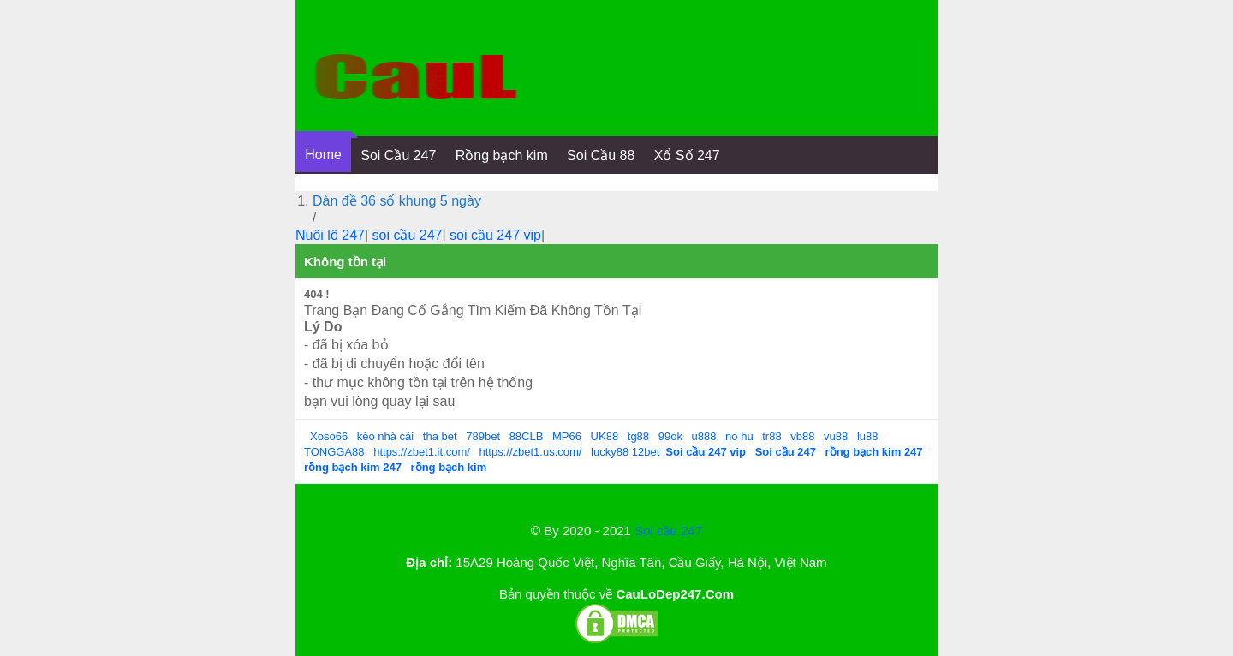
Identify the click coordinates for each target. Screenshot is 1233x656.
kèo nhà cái (385, 436)
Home (323, 154)
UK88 (605, 436)
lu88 (868, 436)
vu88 (836, 436)
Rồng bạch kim (502, 155)
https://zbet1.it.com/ (421, 451)
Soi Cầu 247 (398, 155)
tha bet (440, 436)
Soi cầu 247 (668, 530)
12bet (646, 451)
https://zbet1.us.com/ (531, 451)
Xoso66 (329, 436)
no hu (739, 436)
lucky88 (609, 451)
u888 (704, 436)
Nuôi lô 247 (330, 235)
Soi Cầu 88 (600, 155)
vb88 (802, 436)
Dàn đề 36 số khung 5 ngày (397, 201)
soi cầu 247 (407, 235)
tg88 (638, 436)
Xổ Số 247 (687, 155)
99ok (670, 436)
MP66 (566, 436)
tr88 (771, 436)
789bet (483, 436)
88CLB (526, 436)
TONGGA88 (334, 451)
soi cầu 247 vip (495, 235)
